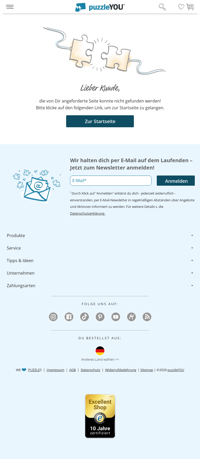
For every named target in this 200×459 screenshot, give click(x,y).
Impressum (55, 369)
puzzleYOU (175, 369)
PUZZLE (34, 369)
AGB (72, 369)
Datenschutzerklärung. (87, 213)
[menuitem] (100, 235)
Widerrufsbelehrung (120, 369)
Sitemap (146, 369)
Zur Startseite (100, 121)
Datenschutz (90, 369)
